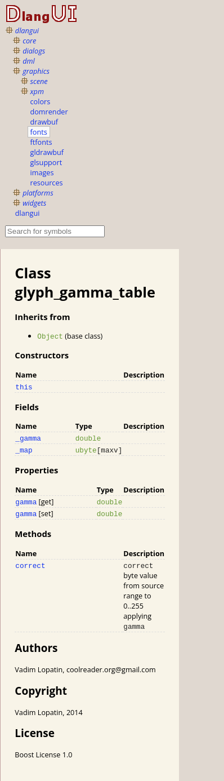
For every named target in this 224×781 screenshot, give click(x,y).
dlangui (27, 30)
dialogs (34, 51)
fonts (38, 132)
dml (29, 61)
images (42, 172)
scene (39, 81)
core (29, 41)
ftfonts (41, 142)
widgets (34, 203)
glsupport (46, 162)
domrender (49, 111)
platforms (38, 193)
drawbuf (44, 122)
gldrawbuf (47, 152)
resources (46, 183)
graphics (36, 71)
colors (40, 101)
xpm (37, 91)
